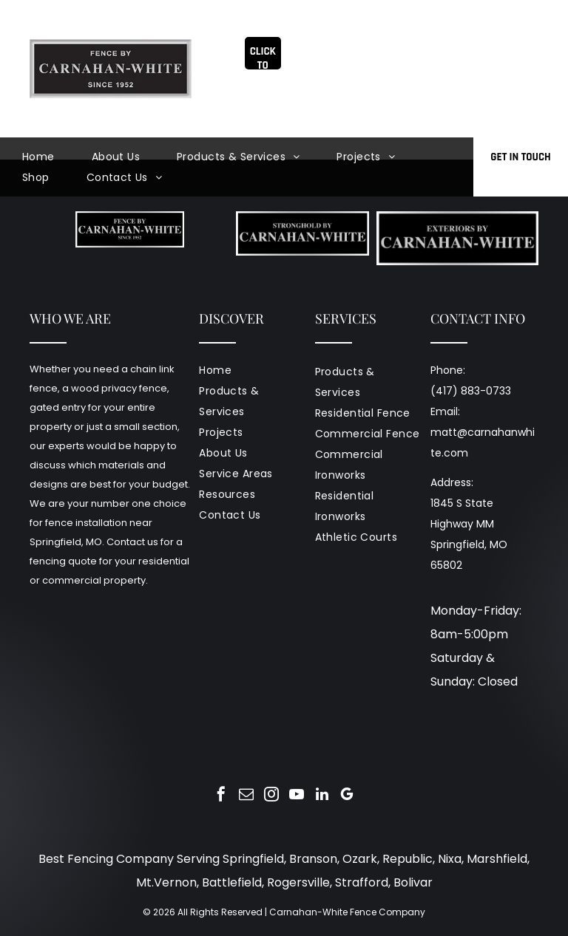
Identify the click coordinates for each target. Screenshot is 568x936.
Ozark (359, 858)
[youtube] (296, 796)
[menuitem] (57, 156)
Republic (407, 858)
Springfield (253, 858)
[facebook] (221, 796)
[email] (246, 796)
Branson (313, 858)
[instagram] (271, 796)
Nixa (450, 858)
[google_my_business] (347, 796)
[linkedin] (322, 796)
